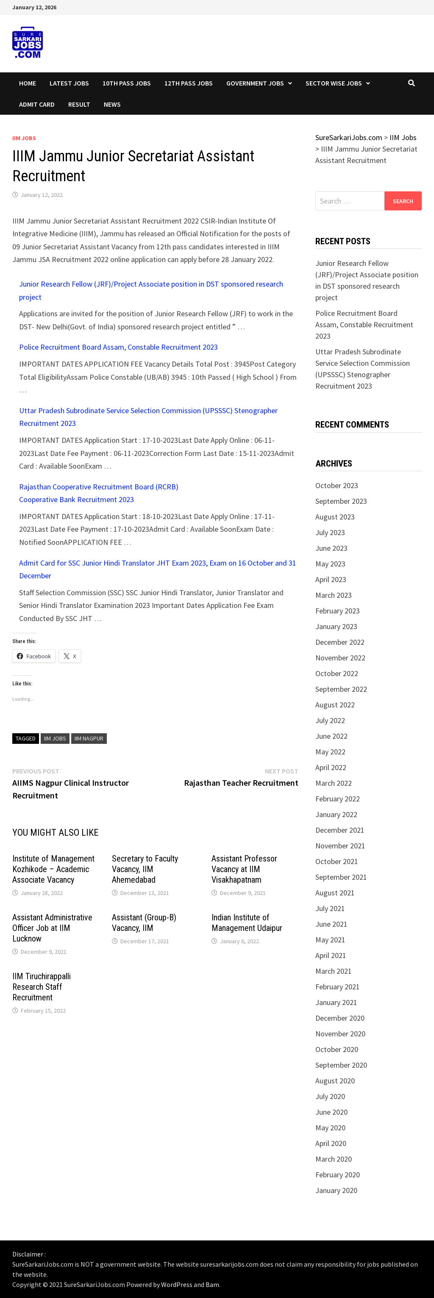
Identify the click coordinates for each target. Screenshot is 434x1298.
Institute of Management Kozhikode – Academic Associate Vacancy (53, 869)
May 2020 (330, 1127)
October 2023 (336, 485)
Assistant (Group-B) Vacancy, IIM (144, 922)
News (112, 104)
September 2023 (341, 501)
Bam (212, 1284)
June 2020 (331, 1112)
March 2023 (333, 595)
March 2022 (333, 783)
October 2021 (336, 861)
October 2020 (336, 1049)
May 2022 (330, 752)
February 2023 (337, 611)
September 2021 (341, 877)
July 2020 (330, 1096)
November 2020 (340, 1033)
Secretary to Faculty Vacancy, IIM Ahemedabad (145, 869)
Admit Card (37, 104)
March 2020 (333, 1159)
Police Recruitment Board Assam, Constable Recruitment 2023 (118, 347)
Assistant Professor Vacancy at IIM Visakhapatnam (244, 869)
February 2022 (337, 799)
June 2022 (331, 736)
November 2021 (340, 846)
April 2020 (330, 1143)
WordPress (176, 1284)
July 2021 (330, 908)
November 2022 (340, 658)
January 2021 (336, 1002)
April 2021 (330, 955)
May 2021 (330, 940)
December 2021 (339, 830)
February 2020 (337, 1174)
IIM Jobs (24, 138)
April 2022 (330, 767)
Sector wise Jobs (334, 83)
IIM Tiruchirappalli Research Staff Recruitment (41, 986)
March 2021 (333, 971)
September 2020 (341, 1065)
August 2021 (335, 893)
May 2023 (330, 564)
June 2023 (331, 548)
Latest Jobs (69, 83)
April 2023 (330, 579)
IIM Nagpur (89, 738)
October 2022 (336, 673)
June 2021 (331, 924)
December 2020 (339, 1018)
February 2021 (337, 986)
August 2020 (335, 1080)
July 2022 (330, 720)
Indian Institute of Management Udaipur (246, 922)
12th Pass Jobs (188, 83)
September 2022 (341, 689)
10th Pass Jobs (127, 83)
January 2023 (336, 626)
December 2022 (339, 642)
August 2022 (335, 705)
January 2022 (336, 814)
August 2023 (335, 517)
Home (27, 83)
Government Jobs (255, 83)
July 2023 (330, 532)
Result (79, 104)
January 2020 (336, 1190)
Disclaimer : (29, 1254)
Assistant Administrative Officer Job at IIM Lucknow (52, 928)
